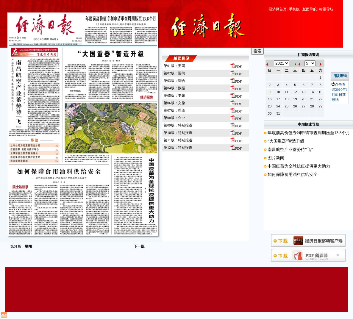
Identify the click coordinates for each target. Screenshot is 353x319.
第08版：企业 (174, 118)
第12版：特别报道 (178, 148)
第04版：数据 (174, 88)
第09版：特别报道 (178, 125)
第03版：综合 (174, 81)
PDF (236, 67)
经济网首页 (278, 9)
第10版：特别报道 (178, 133)
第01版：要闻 (174, 66)
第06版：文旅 (174, 103)
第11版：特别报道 (178, 140)
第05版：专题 (174, 95)
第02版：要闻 (174, 73)
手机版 (294, 9)
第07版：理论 (174, 110)
